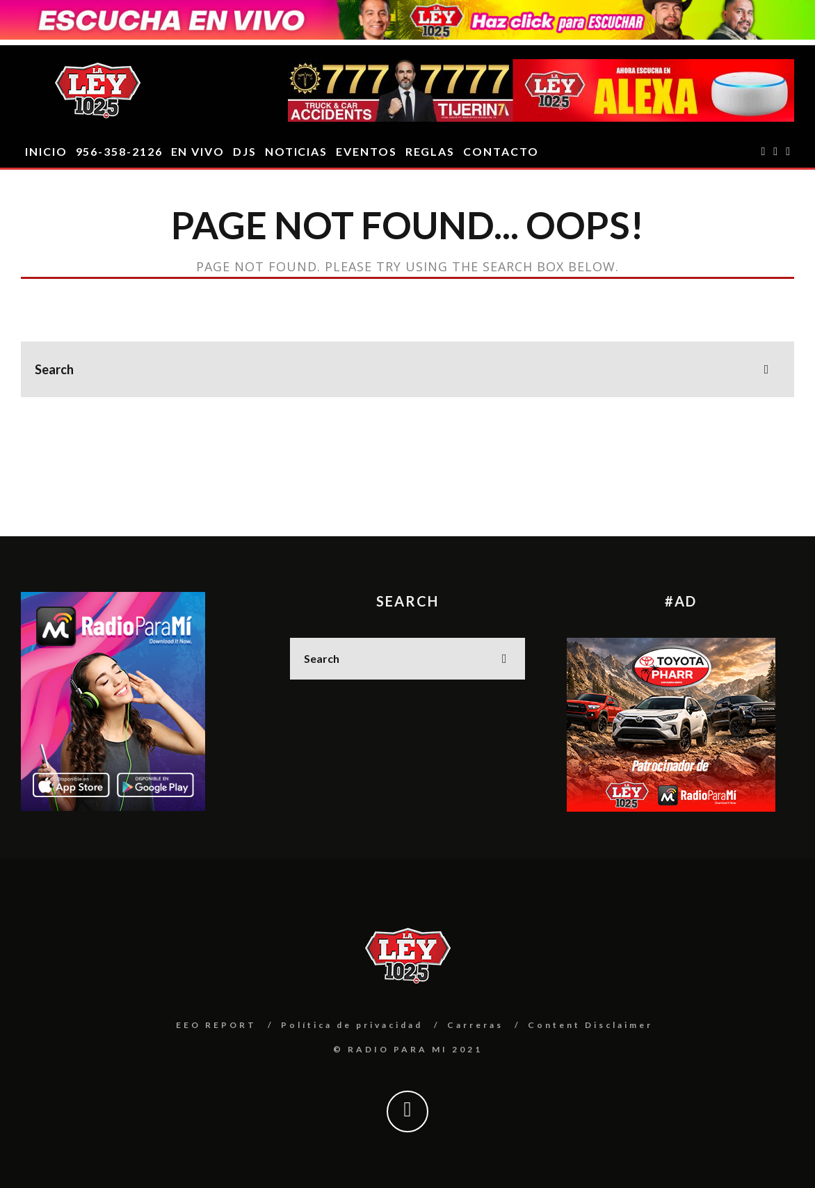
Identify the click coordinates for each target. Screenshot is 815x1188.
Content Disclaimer (590, 1025)
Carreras (475, 1025)
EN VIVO (198, 151)
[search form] (407, 369)
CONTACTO (500, 151)
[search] (766, 369)
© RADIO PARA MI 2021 (408, 1049)
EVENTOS (366, 151)
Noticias (296, 151)
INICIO (46, 151)
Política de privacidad (352, 1025)
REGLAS (430, 151)
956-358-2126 (119, 151)
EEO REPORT (216, 1025)
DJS (245, 151)
